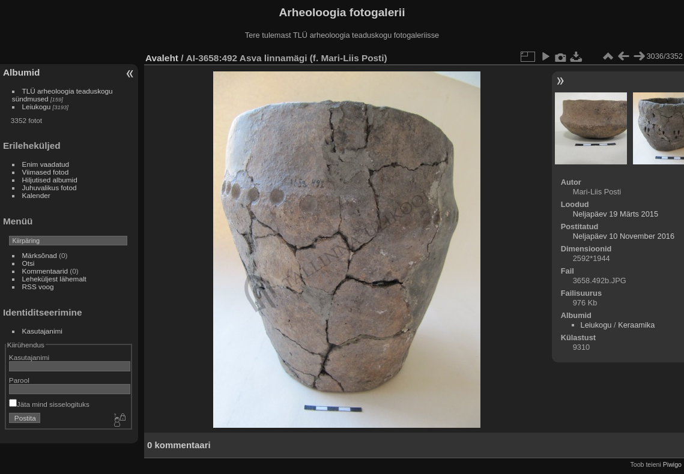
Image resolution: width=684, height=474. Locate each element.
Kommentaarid (45, 271)
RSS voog (38, 286)
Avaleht (161, 58)
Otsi (28, 263)
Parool (19, 380)
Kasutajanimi (42, 331)
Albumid (21, 72)
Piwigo (672, 464)
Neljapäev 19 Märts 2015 (615, 213)
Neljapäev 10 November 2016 (623, 236)
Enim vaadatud (46, 164)
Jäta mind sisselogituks (49, 404)
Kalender (36, 195)
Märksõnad (39, 255)
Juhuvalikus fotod (49, 187)
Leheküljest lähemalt (54, 279)
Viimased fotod (45, 172)
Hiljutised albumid (49, 180)
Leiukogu (36, 106)
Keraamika (636, 324)
